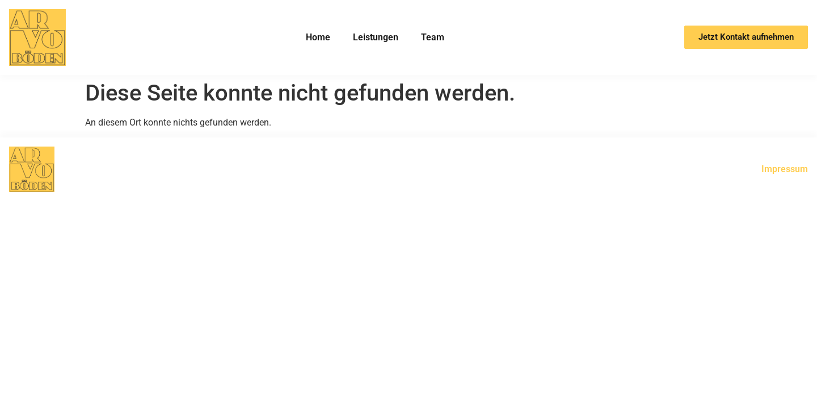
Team (432, 37)
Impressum (784, 169)
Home (318, 37)
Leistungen (375, 37)
